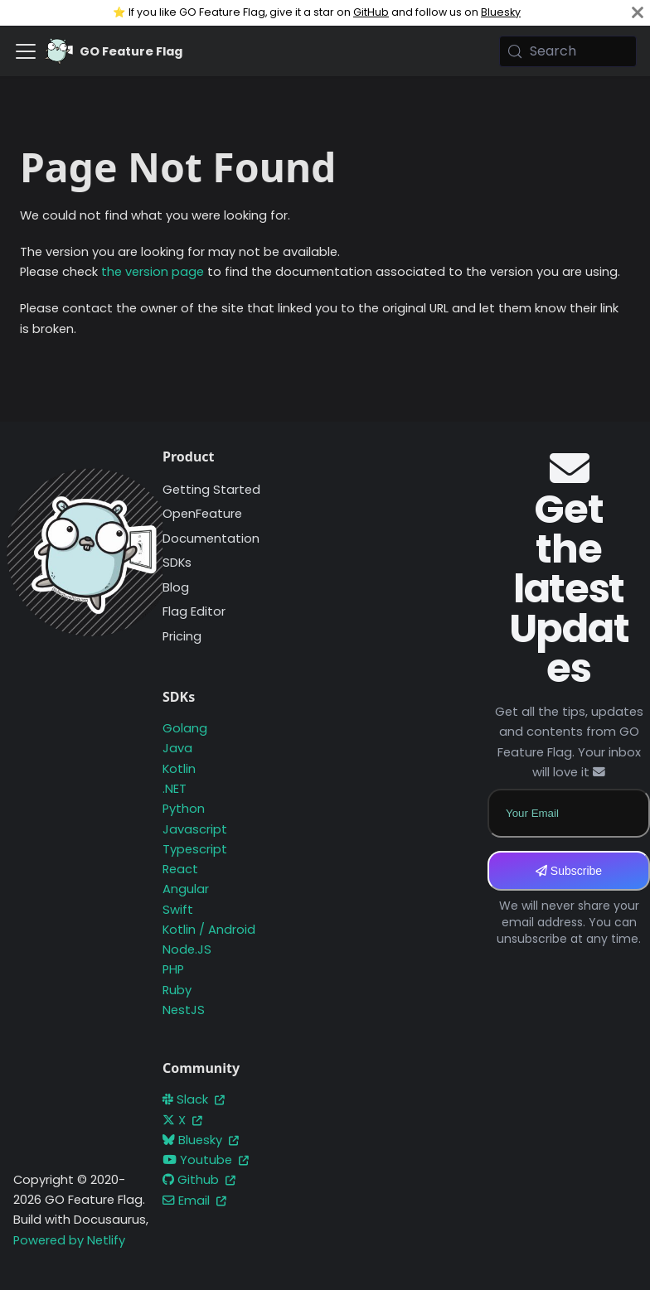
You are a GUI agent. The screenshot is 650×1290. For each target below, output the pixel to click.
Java (177, 748)
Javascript (194, 829)
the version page (152, 271)
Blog (175, 587)
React (180, 869)
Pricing (181, 636)
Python (183, 808)
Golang (184, 728)
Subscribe (569, 870)
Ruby (177, 990)
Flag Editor (194, 611)
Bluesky (501, 12)
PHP (173, 969)
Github (198, 1180)
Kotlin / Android (208, 929)
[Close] (637, 13)
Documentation (211, 538)
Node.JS (186, 949)
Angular (185, 889)
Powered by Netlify (69, 1240)
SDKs (177, 562)
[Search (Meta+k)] (568, 51)
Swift (177, 909)
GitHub (371, 12)
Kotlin (179, 769)
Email (194, 1200)
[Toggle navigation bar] (25, 51)
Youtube (205, 1160)
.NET (174, 788)
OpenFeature (202, 513)
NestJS (183, 1010)
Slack (193, 1099)
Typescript (194, 849)
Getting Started (211, 489)
